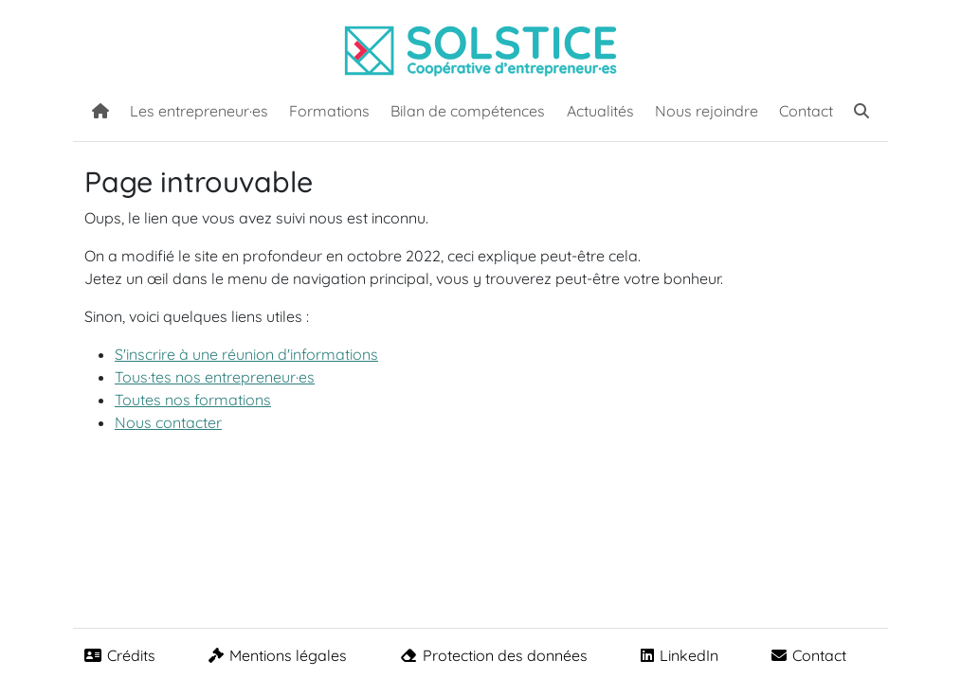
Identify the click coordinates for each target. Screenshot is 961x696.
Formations (329, 110)
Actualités (600, 110)
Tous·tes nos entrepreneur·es (215, 376)
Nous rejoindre (706, 110)
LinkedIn (679, 655)
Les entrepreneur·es (199, 110)
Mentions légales (278, 655)
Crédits (119, 655)
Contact (806, 110)
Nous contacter (168, 422)
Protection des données (494, 655)
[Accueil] (100, 109)
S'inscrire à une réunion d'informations (246, 354)
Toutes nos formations (193, 399)
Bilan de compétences (467, 110)
